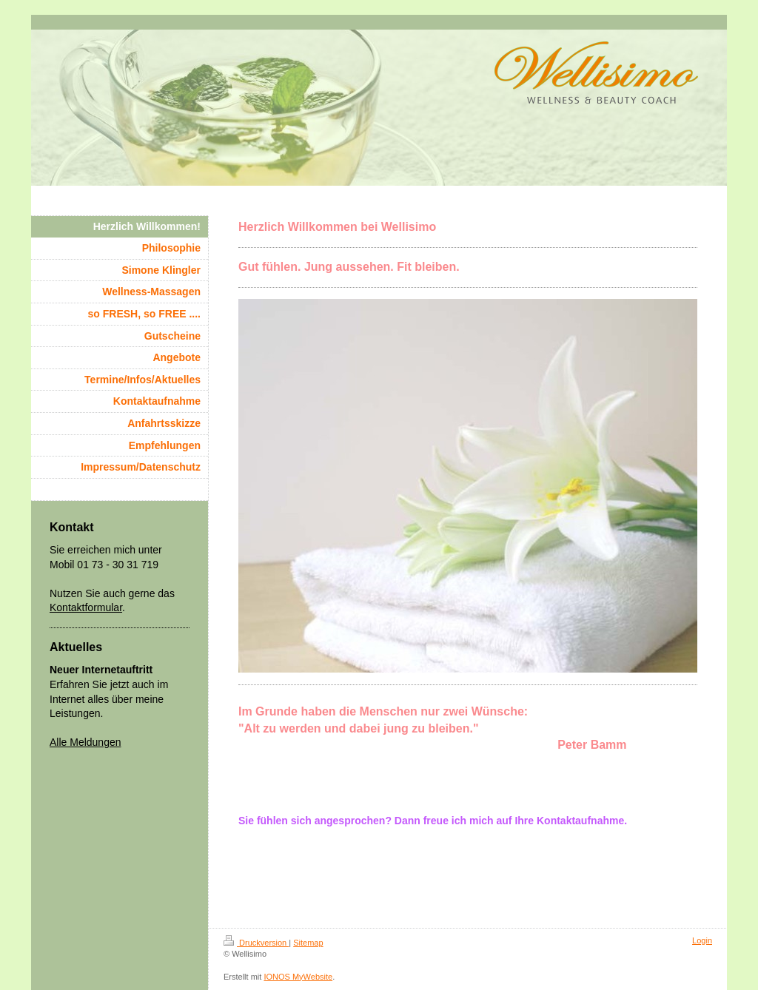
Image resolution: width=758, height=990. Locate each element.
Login (702, 940)
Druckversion (256, 942)
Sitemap (308, 942)
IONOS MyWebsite (298, 976)
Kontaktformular (86, 607)
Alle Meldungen (85, 742)
